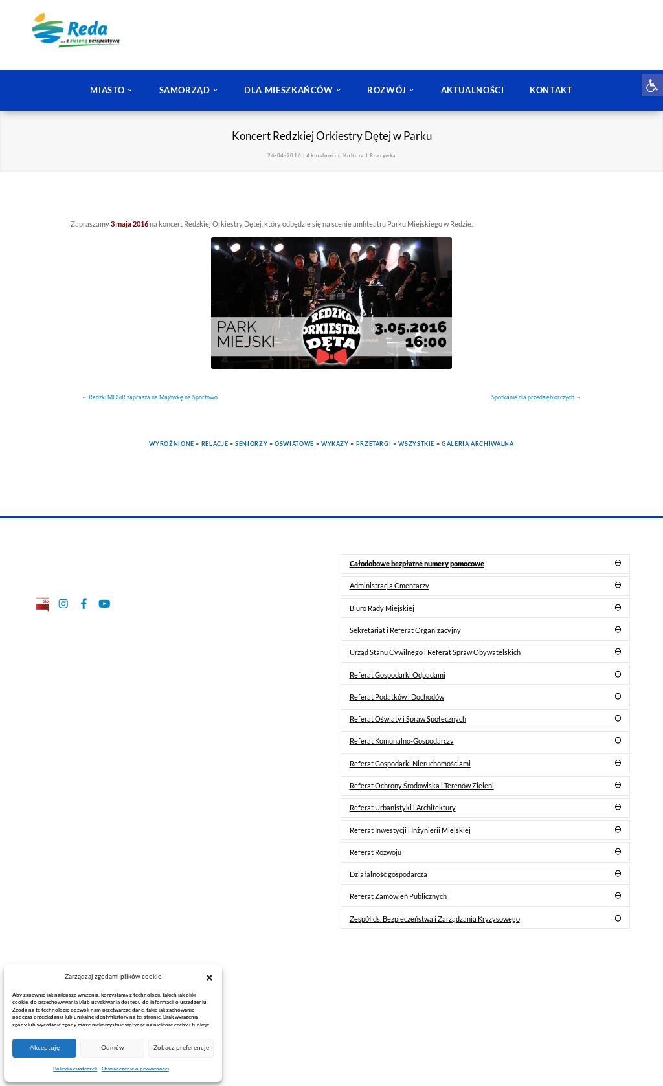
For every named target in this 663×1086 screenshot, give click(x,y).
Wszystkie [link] (416, 443)
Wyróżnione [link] (171, 443)
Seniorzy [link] (251, 443)
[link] (652, 85)
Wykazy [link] (335, 443)
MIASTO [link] (107, 90)
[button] (209, 977)
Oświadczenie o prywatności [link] (135, 1068)
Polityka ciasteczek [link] (75, 1068)
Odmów (112, 1047)
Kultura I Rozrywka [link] (369, 155)
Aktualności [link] (322, 155)
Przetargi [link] (374, 443)
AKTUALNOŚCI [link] (472, 90)
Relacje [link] (214, 443)
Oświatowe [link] (294, 443)
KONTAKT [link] (551, 90)
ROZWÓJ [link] (387, 90)
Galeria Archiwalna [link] (478, 443)
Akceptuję (45, 1047)
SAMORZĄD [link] (184, 90)
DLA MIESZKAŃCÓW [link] (288, 90)
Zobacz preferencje (181, 1047)
